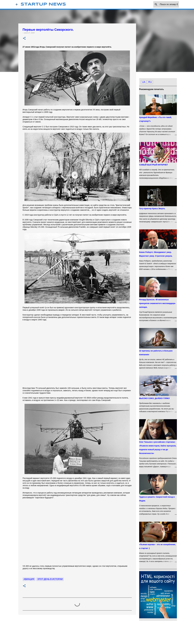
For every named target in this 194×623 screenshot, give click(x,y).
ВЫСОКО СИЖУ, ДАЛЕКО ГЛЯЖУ (154, 398)
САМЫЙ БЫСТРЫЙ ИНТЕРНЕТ (153, 165)
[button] (24, 38)
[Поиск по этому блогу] (165, 4)
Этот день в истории (50, 579)
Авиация (29, 579)
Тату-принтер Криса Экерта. (152, 208)
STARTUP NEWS (43, 4)
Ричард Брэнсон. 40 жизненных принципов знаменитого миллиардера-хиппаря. (157, 303)
